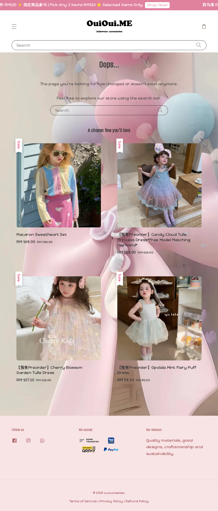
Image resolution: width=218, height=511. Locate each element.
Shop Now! (160, 5)
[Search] (198, 45)
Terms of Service (83, 501)
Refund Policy (137, 501)
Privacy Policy (111, 501)
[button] (14, 26)
